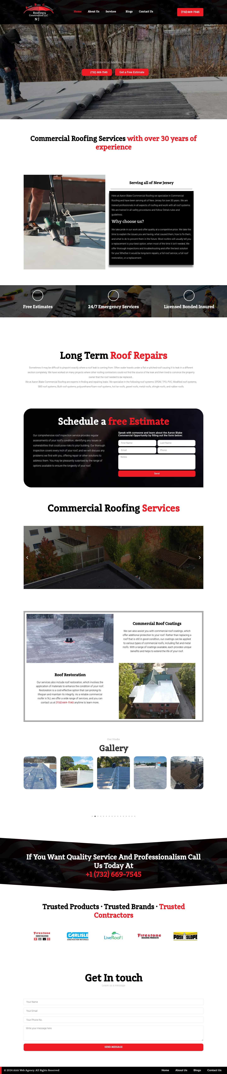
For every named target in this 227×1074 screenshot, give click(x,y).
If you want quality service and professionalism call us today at (113, 866)
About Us (93, 11)
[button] (27, 557)
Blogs (129, 11)
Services (112, 12)
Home (77, 11)
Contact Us (146, 11)
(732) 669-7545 (97, 72)
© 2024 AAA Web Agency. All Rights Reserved (31, 1070)
